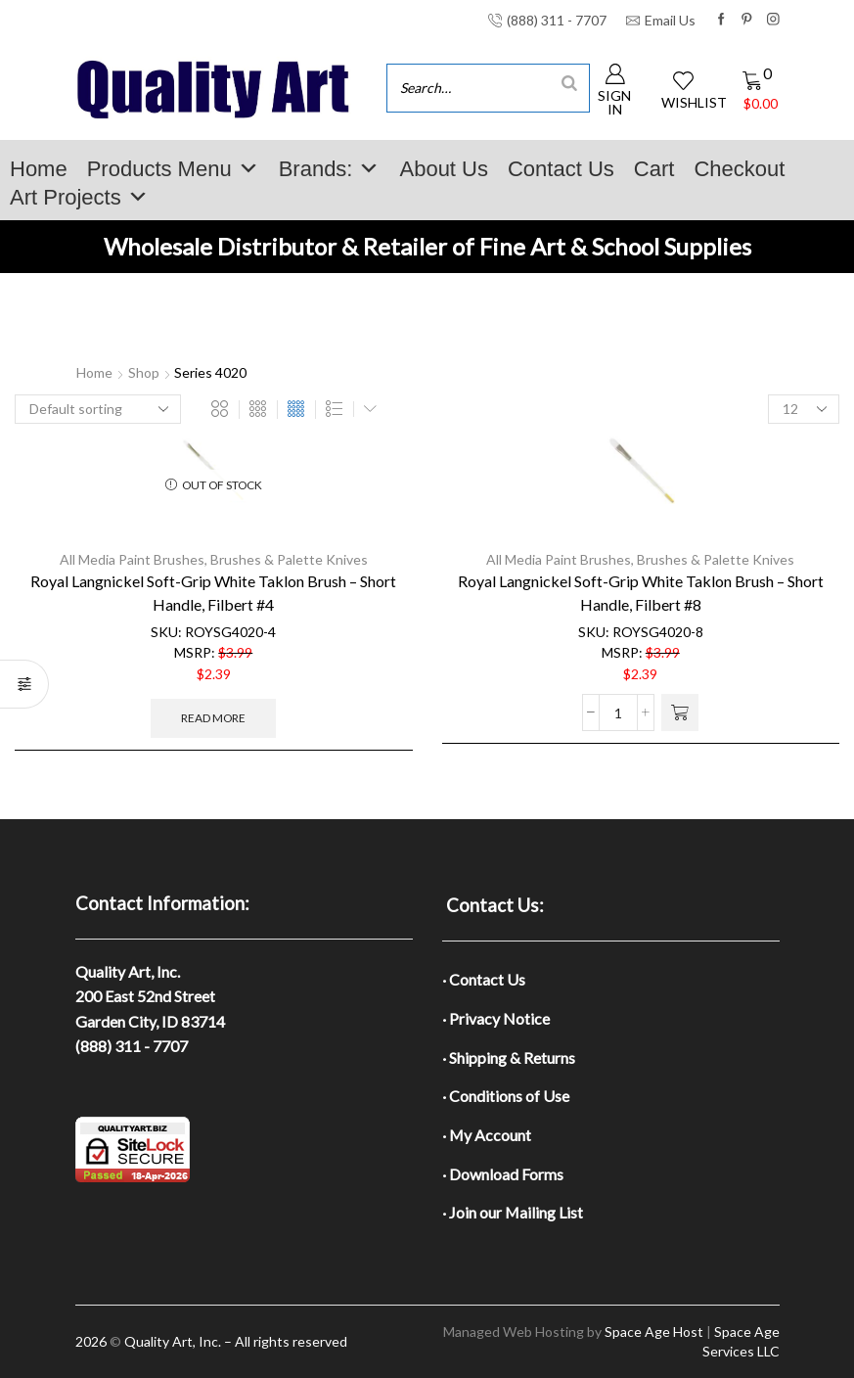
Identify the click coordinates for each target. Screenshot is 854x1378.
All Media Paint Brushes (132, 559)
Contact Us (561, 169)
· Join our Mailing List (512, 1212)
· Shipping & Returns (508, 1057)
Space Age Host (654, 1331)
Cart (654, 169)
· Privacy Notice (496, 1018)
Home (38, 169)
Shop (143, 372)
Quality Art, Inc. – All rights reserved (235, 1341)
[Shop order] (98, 409)
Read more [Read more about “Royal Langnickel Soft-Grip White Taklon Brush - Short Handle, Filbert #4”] (213, 718)
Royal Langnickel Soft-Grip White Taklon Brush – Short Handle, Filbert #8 (641, 593)
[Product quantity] (618, 712)
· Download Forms (502, 1174)
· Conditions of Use (505, 1095)
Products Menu (173, 169)
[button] (679, 712)
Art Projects (79, 197)
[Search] (569, 83)
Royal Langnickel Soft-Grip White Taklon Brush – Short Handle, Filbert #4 (213, 593)
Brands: (330, 169)
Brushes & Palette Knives (289, 559)
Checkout (739, 169)
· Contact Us (483, 979)
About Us (443, 169)
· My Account (486, 1134)
